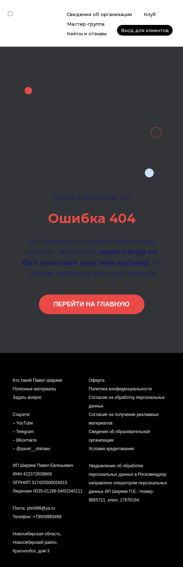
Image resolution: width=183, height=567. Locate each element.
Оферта (97, 380)
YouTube (24, 423)
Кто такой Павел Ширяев (37, 380)
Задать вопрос (27, 397)
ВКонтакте (26, 440)
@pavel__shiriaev (33, 448)
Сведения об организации (99, 14)
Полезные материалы (34, 388)
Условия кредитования (111, 448)
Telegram (25, 431)
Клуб (150, 14)
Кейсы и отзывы (87, 33)
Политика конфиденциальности (120, 388)
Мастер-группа (86, 24)
